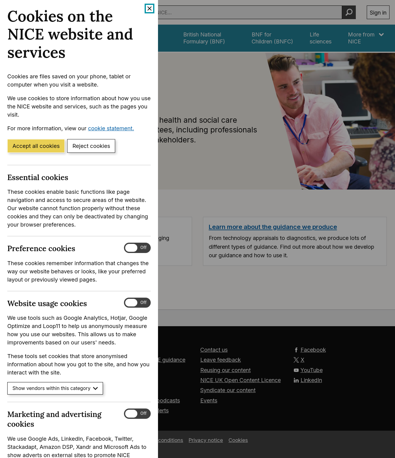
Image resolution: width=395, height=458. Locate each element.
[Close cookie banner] (149, 8)
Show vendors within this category (55, 388)
